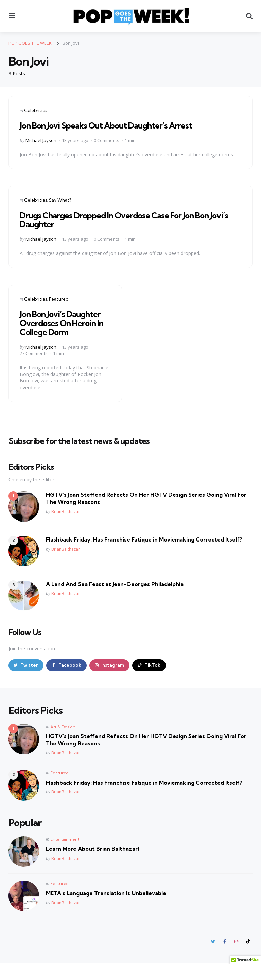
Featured (59, 298)
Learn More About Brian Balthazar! (92, 849)
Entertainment (64, 839)
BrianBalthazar (65, 511)
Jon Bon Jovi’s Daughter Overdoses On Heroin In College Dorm (61, 323)
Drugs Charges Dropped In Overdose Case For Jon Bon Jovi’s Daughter (124, 219)
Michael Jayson (40, 140)
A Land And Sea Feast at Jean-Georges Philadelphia (115, 584)
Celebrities (35, 110)
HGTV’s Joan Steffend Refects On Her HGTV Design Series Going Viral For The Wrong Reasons (146, 498)
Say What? (60, 200)
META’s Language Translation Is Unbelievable (106, 893)
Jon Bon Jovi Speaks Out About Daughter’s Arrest (106, 125)
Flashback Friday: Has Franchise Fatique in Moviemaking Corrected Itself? (144, 539)
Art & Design (62, 727)
